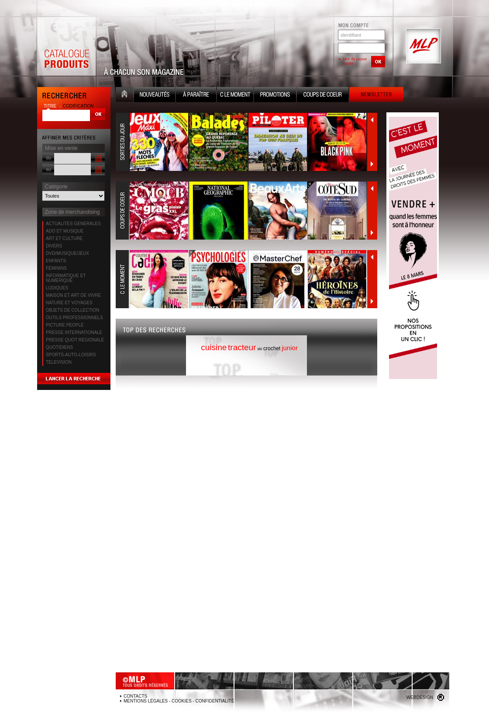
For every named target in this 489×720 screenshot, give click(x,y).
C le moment (235, 95)
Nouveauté (154, 95)
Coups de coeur (322, 95)
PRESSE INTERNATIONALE (74, 332)
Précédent (372, 119)
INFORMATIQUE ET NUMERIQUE (66, 278)
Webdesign (419, 697)
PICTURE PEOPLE (65, 325)
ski (259, 349)
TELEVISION (59, 362)
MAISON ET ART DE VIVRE (73, 295)
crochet (271, 348)
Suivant (372, 164)
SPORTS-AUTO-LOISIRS (71, 354)
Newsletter (376, 95)
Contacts (135, 696)
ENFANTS (56, 260)
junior (290, 347)
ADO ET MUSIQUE (65, 231)
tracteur (242, 347)
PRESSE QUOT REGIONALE (75, 339)
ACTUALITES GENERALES (73, 223)
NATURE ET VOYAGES (69, 302)
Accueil (124, 95)
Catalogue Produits (66, 46)
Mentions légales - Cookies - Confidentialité (179, 701)
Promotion (275, 95)
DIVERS (54, 245)
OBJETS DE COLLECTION (72, 310)
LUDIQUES (57, 287)
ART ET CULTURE (64, 238)
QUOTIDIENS (59, 347)
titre (51, 106)
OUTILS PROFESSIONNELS (74, 317)
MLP (422, 46)
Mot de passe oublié (355, 61)
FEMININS (56, 268)
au (48, 169)
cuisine (214, 347)
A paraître (196, 95)
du (48, 157)
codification (78, 106)
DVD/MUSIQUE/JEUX (67, 253)
